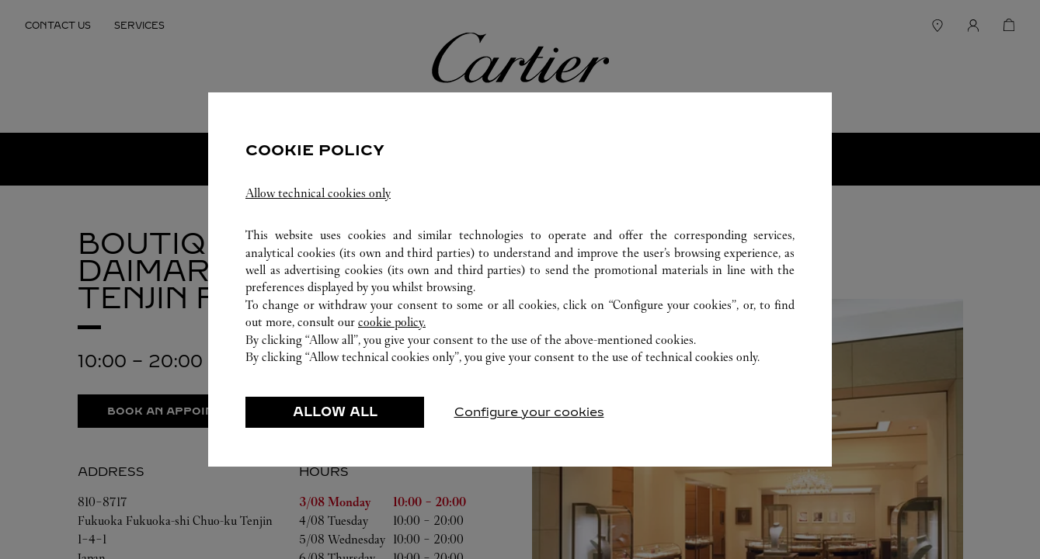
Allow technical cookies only (318, 193)
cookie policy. (392, 321)
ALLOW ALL (335, 411)
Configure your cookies (529, 411)
